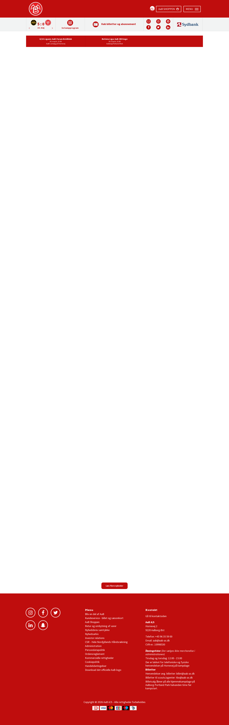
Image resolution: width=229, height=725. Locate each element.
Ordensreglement (95, 654)
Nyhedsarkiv (92, 634)
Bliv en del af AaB (94, 614)
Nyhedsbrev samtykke (97, 630)
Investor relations (94, 638)
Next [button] (29, 28)
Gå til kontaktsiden (156, 616)
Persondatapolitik (95, 650)
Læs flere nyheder (114, 585)
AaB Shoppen (92, 622)
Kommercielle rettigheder (99, 658)
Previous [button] (52, 28)
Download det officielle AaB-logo (103, 670)
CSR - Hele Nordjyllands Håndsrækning (106, 642)
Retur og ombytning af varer (100, 626)
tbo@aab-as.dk (184, 677)
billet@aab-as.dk (185, 673)
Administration (93, 646)
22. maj (40, 27)
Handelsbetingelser (95, 666)
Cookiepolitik (92, 662)
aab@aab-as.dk (161, 640)
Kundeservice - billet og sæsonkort (104, 618)
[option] (40, 24)
